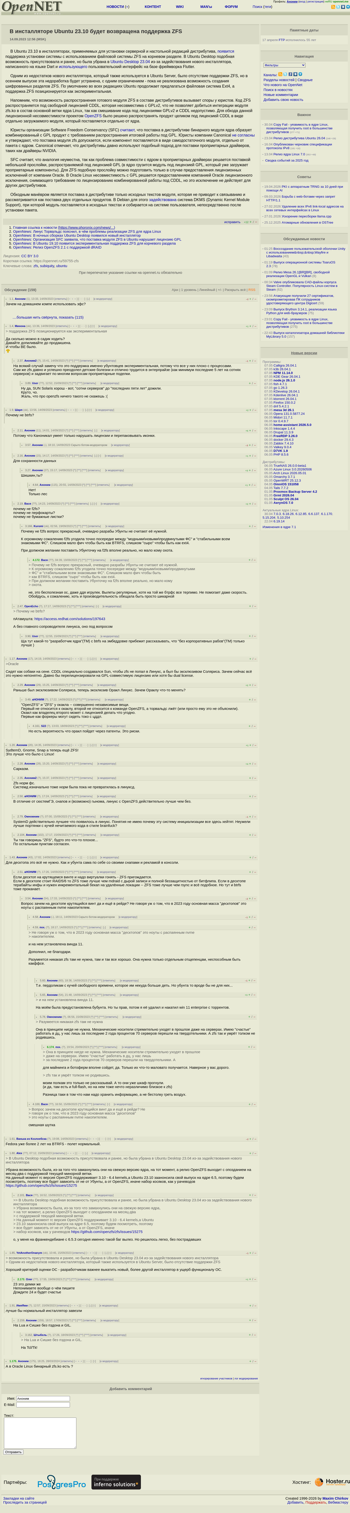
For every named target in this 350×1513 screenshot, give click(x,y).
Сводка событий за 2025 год (286, 160)
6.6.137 (313, 514)
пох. (42, 927)
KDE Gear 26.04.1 (287, 376)
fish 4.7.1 (280, 384)
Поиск (257, 7)
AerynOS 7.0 (283, 503)
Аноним (20, 298)
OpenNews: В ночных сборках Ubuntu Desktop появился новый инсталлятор (77, 235)
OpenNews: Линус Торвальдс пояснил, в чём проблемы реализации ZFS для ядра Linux (87, 231)
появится (226, 51)
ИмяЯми (22, 1305)
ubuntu (61, 266)
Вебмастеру (338, 1508)
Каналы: (270, 75)
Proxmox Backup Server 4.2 (295, 491)
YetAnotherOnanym (29, 1252)
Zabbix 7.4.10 (284, 443)
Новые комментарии (280, 95)
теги (267, 7)
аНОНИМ (38, 699)
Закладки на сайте (18, 1504)
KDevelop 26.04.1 (287, 391)
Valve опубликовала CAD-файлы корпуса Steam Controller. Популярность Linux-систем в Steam (301, 285)
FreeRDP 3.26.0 (286, 436)
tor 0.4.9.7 (281, 421)
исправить (232, 222)
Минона (20, 326)
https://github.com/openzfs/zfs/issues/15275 (41, 1185)
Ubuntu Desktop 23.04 (130, 62)
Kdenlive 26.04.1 (286, 395)
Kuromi (38, 526)
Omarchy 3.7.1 (284, 477)
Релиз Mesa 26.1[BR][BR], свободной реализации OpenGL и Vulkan (298, 274)
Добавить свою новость (283, 100)
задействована (162, 200)
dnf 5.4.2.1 (281, 406)
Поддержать (316, 1508)
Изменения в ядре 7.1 (279, 527)
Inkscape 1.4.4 (284, 428)
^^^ (77, 360)
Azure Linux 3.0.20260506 (292, 469)
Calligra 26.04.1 (285, 365)
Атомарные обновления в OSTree (307, 222)
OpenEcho (31, 606)
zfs (35, 266)
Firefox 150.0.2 (285, 402)
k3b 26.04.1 (282, 369)
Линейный (207, 290)
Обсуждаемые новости (304, 239)
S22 (43, 725)
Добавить (295, 1508)
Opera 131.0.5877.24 (289, 414)
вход (302, 1)
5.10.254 (283, 517)
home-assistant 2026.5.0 (292, 425)
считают (127, 130)
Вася (27, 503)
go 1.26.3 (280, 388)
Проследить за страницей (25, 1508)
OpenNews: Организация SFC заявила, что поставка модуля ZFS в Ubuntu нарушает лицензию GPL (97, 239)
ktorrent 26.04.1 (285, 399)
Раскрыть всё (235, 290)
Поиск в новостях (278, 90)
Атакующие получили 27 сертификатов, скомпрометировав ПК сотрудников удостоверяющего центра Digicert (300, 299)
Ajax (175, 290)
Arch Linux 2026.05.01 (289, 473)
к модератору (102, 298)
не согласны (243, 135)
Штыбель (40, 1334)
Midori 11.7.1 (283, 417)
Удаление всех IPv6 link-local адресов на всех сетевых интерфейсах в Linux (305, 208)
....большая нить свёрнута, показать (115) (48, 317)
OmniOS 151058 (286, 484)
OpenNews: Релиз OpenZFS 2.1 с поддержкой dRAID (57, 247)
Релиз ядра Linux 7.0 (289, 154)
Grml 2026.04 (284, 495)
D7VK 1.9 (281, 451)
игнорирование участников (216, 1378)
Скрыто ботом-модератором (89, 444)
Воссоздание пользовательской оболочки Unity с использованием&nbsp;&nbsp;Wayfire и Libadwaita (305, 252)
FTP (282, 40)
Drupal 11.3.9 (283, 432)
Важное (304, 115)
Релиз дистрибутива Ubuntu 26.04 (299, 138)
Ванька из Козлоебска (31, 1138)
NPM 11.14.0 (283, 373)
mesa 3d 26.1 (284, 410)
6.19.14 (279, 521)
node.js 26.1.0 (284, 380)
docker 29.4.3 (284, 440)
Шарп (18, 409)
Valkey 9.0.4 (282, 447)
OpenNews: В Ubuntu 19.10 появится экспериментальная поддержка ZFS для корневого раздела (94, 243)
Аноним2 (30, 360)
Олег (29, 1279)
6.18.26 (288, 514)
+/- (220, 290)
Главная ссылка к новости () (64, 228)
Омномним (31, 816)
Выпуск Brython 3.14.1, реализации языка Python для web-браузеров (301, 311)
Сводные (304, 80)
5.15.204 (268, 517)
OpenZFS (93, 116)
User (35, 383)
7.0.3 (277, 514)
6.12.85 (301, 514)
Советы (304, 177)
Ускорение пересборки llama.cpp (306, 216)
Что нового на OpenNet (282, 85)
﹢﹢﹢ (72, 298)
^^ (71, 360)
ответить (60, 298)
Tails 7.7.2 (280, 488)
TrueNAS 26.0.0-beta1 (290, 465)
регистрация (315, 1)
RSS (251, 290)
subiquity (47, 266)
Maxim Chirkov (335, 1504)
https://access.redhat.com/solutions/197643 (69, 619)
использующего (73, 67)
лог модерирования (246, 1378)
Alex (19, 1153)
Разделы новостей (278, 80)
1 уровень (189, 290)
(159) (32, 290)
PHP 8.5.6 (281, 454)
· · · (82, 298)
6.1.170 (326, 514)
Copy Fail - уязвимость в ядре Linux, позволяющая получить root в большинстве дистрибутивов (299, 128)
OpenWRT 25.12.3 (287, 480)
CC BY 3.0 (29, 256)
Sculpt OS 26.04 (286, 499)
